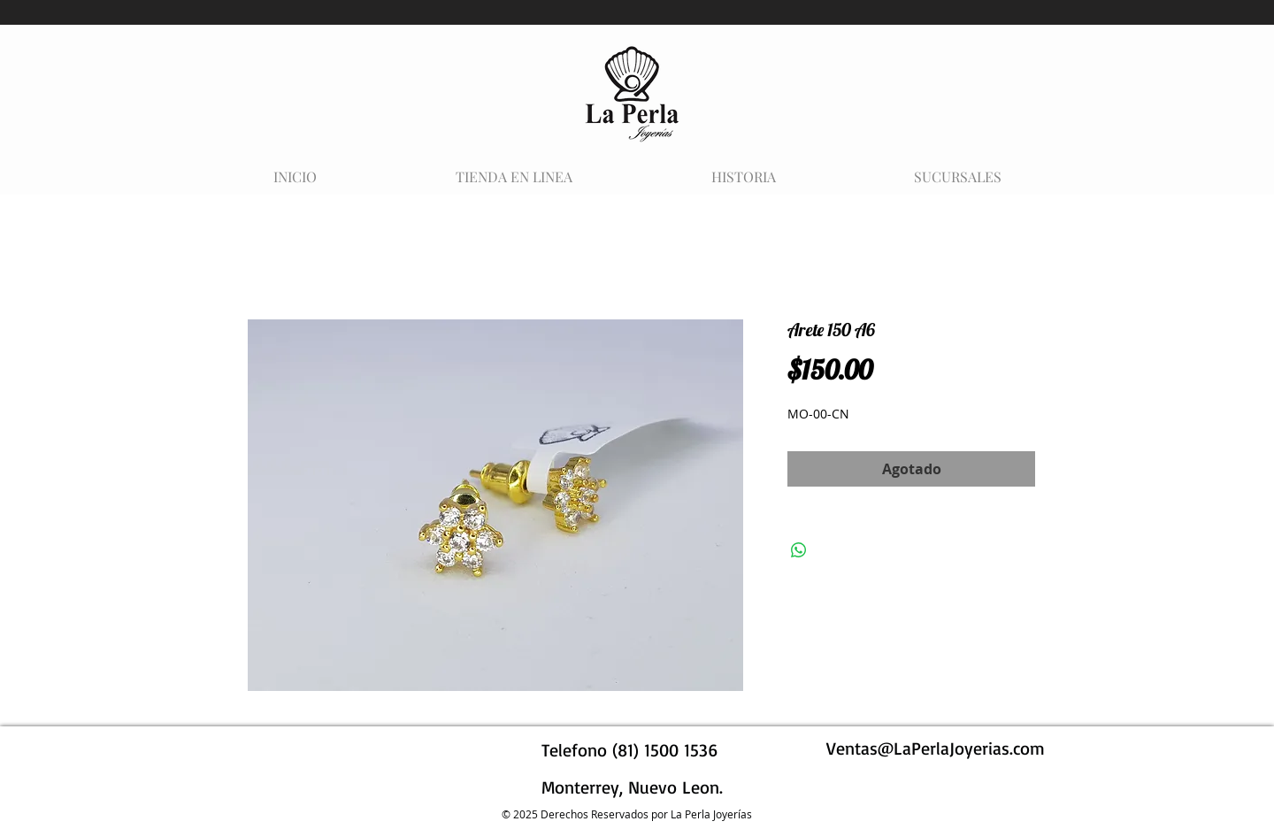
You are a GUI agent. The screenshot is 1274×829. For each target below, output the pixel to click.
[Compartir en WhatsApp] (799, 550)
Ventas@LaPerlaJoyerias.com (935, 748)
